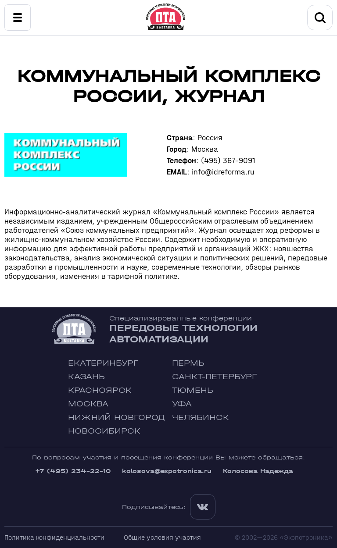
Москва (88, 404)
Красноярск (100, 390)
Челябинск (200, 417)
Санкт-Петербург (214, 376)
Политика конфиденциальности (54, 537)
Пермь (188, 363)
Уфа (182, 404)
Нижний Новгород (116, 417)
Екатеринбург (103, 363)
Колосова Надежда (258, 471)
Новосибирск (104, 431)
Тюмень (192, 390)
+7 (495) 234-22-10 (73, 471)
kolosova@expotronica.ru (167, 471)
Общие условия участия (162, 537)
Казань (86, 376)
